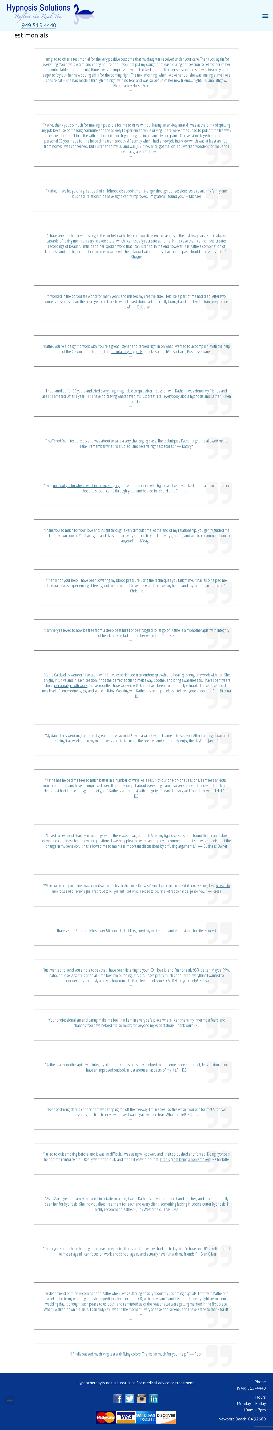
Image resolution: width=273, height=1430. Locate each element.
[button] (39, 25)
